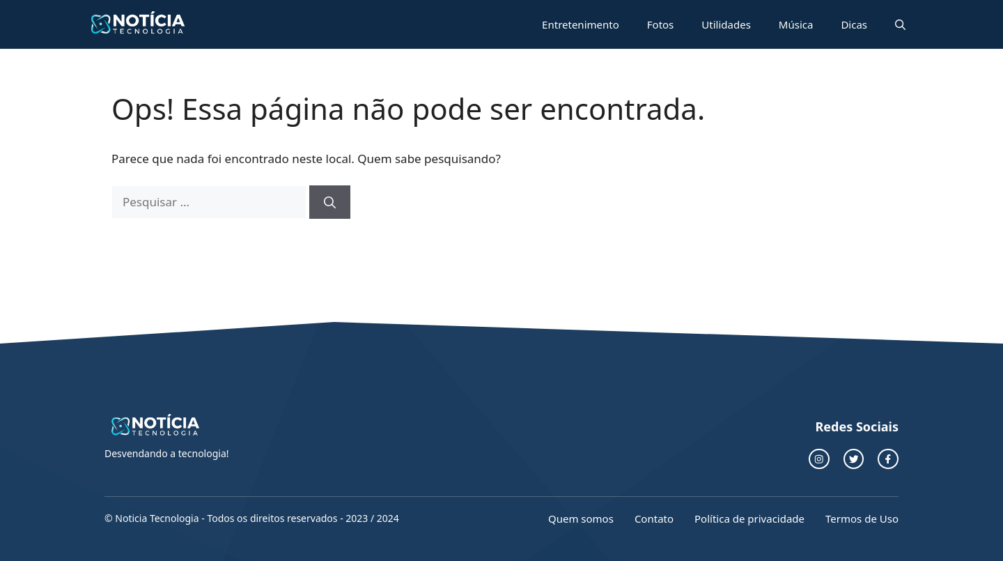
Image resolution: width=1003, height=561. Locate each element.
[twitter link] (853, 459)
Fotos (660, 24)
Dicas (854, 24)
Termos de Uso (862, 518)
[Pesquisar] (329, 202)
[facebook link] (888, 459)
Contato (654, 518)
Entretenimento (580, 24)
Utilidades (726, 24)
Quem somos (581, 518)
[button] (900, 24)
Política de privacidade (749, 518)
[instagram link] (819, 459)
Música (796, 24)
